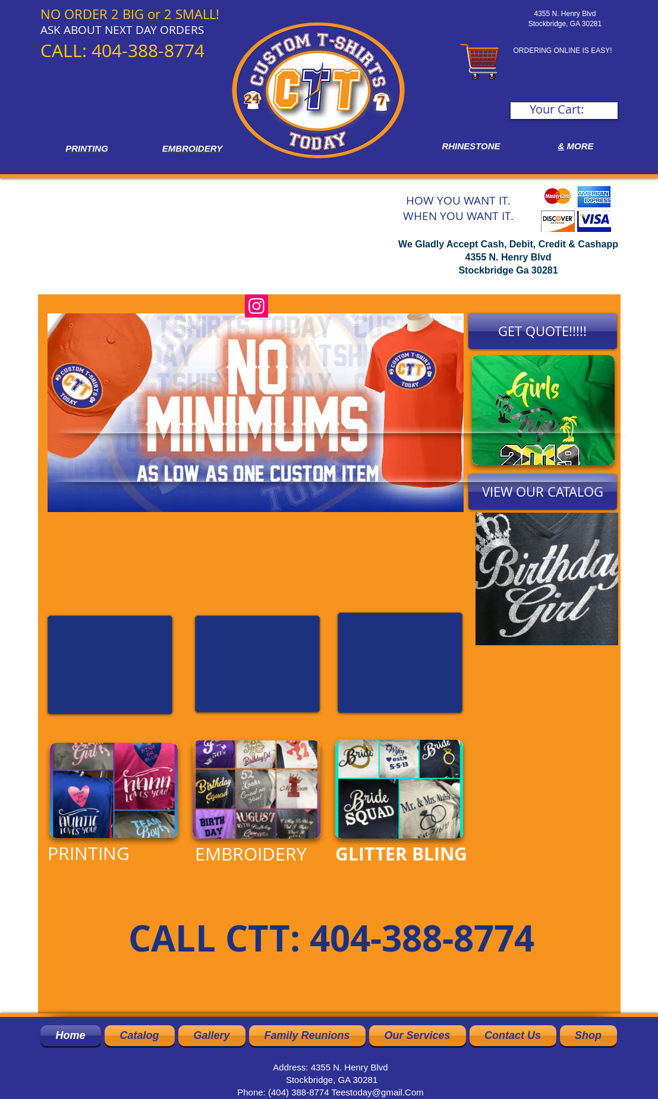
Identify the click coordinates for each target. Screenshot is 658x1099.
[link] (565, 110)
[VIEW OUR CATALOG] (542, 492)
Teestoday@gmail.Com (377, 1092)
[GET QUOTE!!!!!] (542, 331)
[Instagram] (256, 306)
